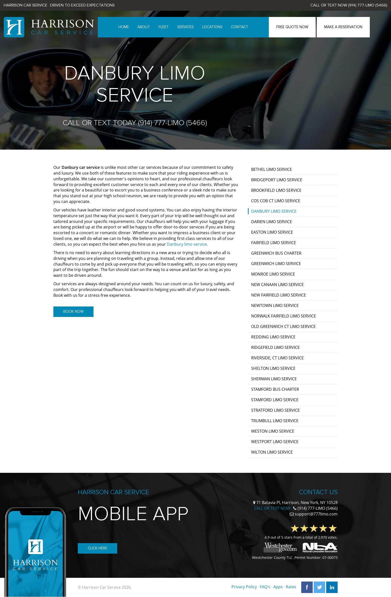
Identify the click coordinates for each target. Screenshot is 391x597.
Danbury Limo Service (273, 211)
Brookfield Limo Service (276, 190)
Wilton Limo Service (272, 452)
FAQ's (265, 587)
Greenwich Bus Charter (276, 253)
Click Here (97, 548)
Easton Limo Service (272, 232)
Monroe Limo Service (273, 274)
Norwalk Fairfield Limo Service (283, 316)
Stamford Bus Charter (275, 389)
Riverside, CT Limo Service (277, 358)
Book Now (73, 311)
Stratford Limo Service (275, 410)
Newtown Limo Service (275, 305)
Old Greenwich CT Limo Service (283, 326)
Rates (291, 587)
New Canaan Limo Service (277, 284)
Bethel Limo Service (271, 169)
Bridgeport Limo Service (276, 180)
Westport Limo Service (274, 441)
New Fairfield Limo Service (278, 295)
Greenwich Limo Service (276, 263)
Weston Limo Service (272, 431)
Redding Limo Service (273, 337)
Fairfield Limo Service (273, 242)
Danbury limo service (187, 244)
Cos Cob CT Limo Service (275, 200)
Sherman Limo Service (274, 379)
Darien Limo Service (271, 221)
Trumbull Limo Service (274, 420)
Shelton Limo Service (273, 368)
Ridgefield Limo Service (275, 347)
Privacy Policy (244, 587)
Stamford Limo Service (274, 399)
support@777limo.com (316, 514)
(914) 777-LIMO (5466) (367, 5)
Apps (278, 587)
